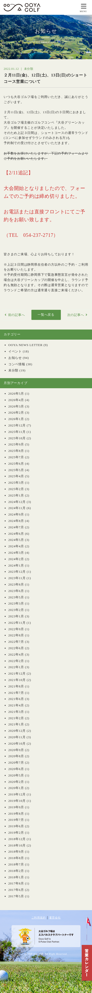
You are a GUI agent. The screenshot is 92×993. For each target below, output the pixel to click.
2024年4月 (16, 546)
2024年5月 (16, 540)
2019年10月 (17, 801)
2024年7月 (16, 527)
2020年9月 (16, 750)
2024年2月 (16, 559)
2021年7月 (16, 693)
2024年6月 (16, 533)
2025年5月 (16, 470)
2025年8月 (16, 451)
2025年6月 (16, 463)
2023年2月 (16, 610)
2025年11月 (17, 432)
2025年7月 (16, 457)
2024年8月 (16, 521)
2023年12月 (17, 571)
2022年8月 (16, 635)
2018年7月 (16, 864)
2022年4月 (16, 654)
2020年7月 (16, 762)
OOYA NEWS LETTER (25, 345)
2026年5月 (16, 393)
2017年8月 (16, 883)
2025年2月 (16, 489)
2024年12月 (17, 502)
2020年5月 (16, 775)
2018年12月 (17, 839)
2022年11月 (17, 623)
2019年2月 (16, 832)
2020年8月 (16, 756)
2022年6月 (16, 648)
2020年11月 (17, 737)
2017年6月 (16, 890)
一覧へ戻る (46, 314)
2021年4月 (16, 705)
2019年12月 (17, 794)
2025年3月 (16, 482)
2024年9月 (16, 514)
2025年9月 (16, 444)
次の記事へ (75, 315)
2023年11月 (17, 578)
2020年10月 (17, 743)
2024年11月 (17, 508)
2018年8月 (16, 858)
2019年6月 (16, 826)
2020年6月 (16, 769)
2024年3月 (16, 552)
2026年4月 (16, 400)
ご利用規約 (38, 917)
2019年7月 (16, 820)
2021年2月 (16, 718)
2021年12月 (17, 673)
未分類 (13, 370)
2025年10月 (17, 438)
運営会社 (55, 917)
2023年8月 (16, 584)
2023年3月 (16, 603)
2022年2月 (16, 661)
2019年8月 (16, 813)
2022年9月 (16, 629)
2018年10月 (17, 845)
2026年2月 (16, 412)
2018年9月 (16, 851)
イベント (15, 351)
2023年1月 (16, 616)
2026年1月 (16, 419)
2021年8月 (16, 686)
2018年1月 (16, 877)
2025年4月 (16, 476)
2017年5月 (16, 896)
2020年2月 (16, 782)
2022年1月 (16, 667)
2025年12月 (17, 425)
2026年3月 (16, 406)
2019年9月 (16, 807)
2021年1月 (16, 724)
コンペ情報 (16, 364)
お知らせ (15, 358)
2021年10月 (17, 680)
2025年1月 (16, 495)
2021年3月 (16, 712)
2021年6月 (16, 699)
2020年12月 (17, 731)
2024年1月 (16, 565)
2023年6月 (16, 591)
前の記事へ (16, 315)
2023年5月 (16, 597)
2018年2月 (16, 871)
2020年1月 (16, 788)
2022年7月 (16, 642)
